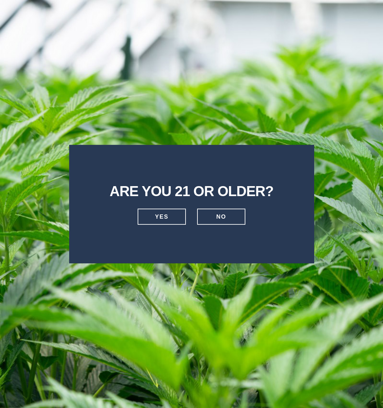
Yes (162, 216)
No (221, 216)
